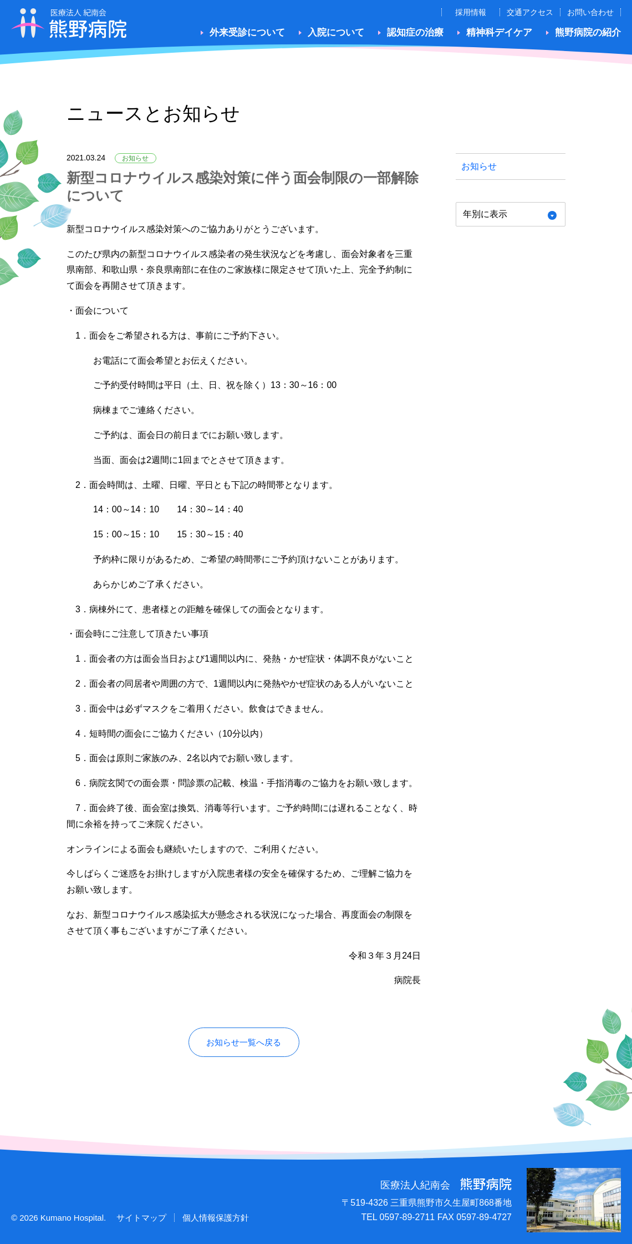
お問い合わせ (590, 12)
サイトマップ (141, 1217)
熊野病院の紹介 (588, 32)
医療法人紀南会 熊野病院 (69, 23)
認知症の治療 (415, 32)
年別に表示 (485, 214)
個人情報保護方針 (215, 1217)
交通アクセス (530, 12)
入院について (336, 32)
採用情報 (470, 12)
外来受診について (247, 32)
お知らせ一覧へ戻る (243, 1042)
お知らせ (479, 166)
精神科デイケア (499, 32)
